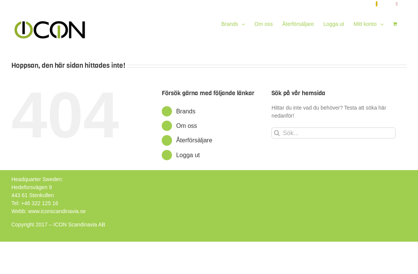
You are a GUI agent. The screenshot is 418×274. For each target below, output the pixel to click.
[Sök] (276, 133)
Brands (186, 111)
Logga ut (188, 155)
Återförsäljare (194, 140)
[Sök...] (333, 133)
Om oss (186, 126)
